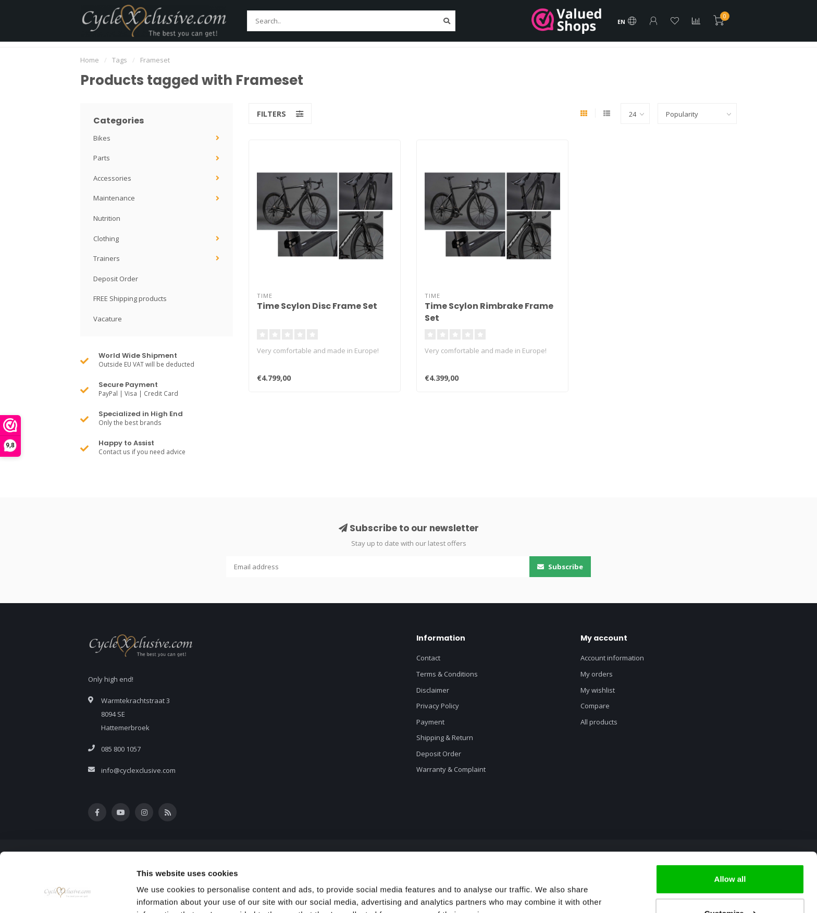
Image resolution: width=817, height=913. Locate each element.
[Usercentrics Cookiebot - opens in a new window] (67, 893)
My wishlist (597, 690)
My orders (596, 674)
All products (598, 722)
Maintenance (114, 198)
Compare (595, 705)
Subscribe (560, 566)
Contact (428, 657)
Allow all (730, 828)
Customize (730, 862)
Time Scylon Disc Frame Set (317, 306)
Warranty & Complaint (451, 769)
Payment (430, 722)
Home (89, 60)
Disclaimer (432, 690)
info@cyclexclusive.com (138, 770)
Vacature (107, 318)
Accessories (112, 178)
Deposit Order (115, 278)
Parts (101, 157)
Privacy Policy (437, 705)
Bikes (101, 138)
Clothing (106, 238)
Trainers (106, 258)
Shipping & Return (444, 737)
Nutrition (106, 218)
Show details (161, 892)
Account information (612, 657)
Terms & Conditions (447, 674)
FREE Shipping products (130, 298)
